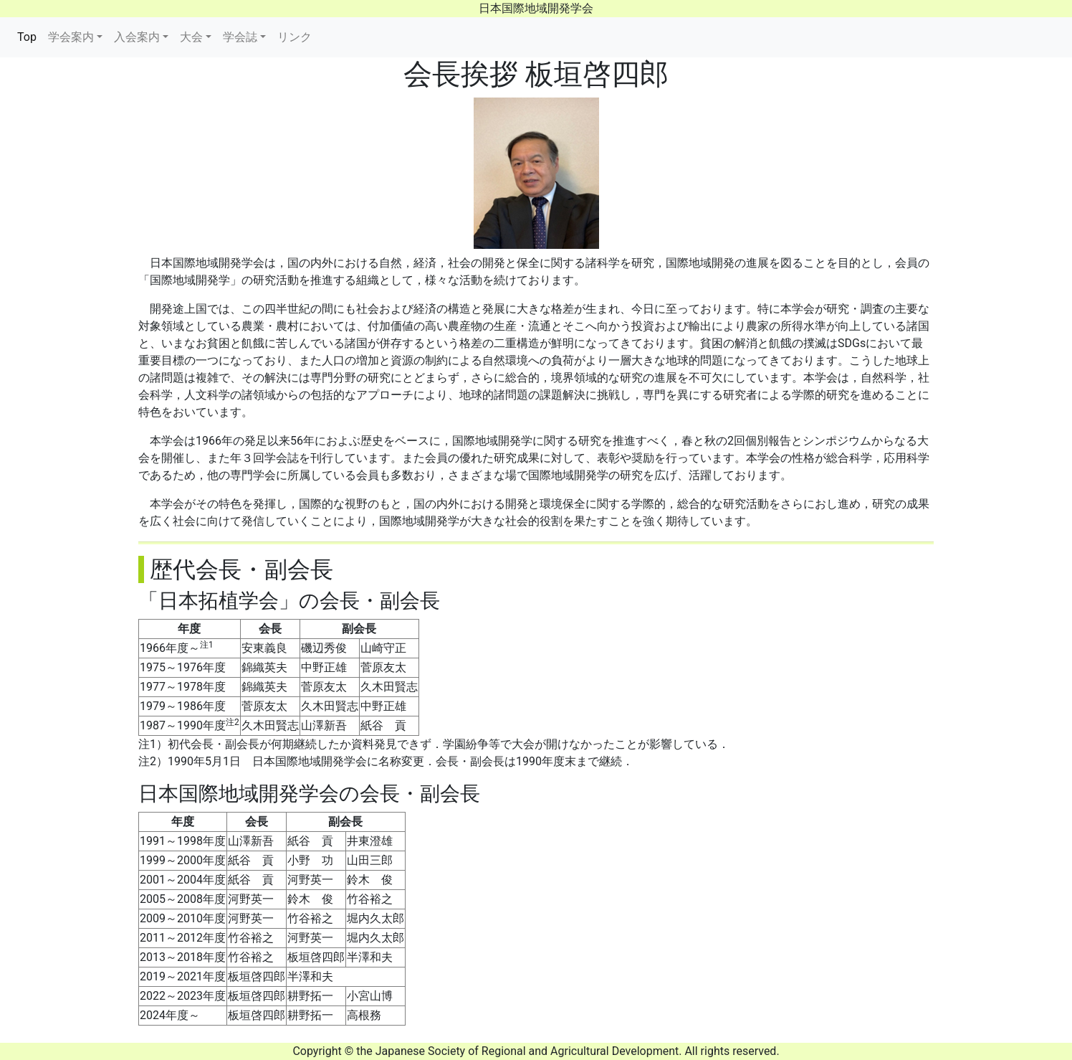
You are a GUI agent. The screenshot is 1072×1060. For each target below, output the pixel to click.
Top (29, 36)
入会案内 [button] (137, 37)
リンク (294, 37)
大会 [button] (191, 37)
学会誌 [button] (240, 37)
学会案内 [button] (71, 37)
